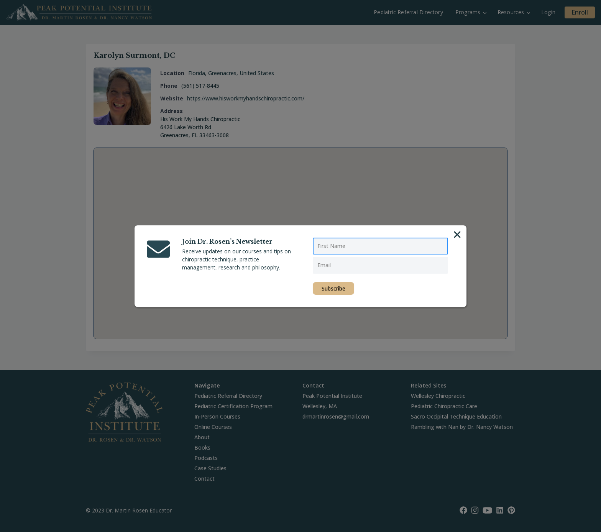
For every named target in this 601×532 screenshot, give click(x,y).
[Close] (457, 234)
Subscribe (333, 288)
